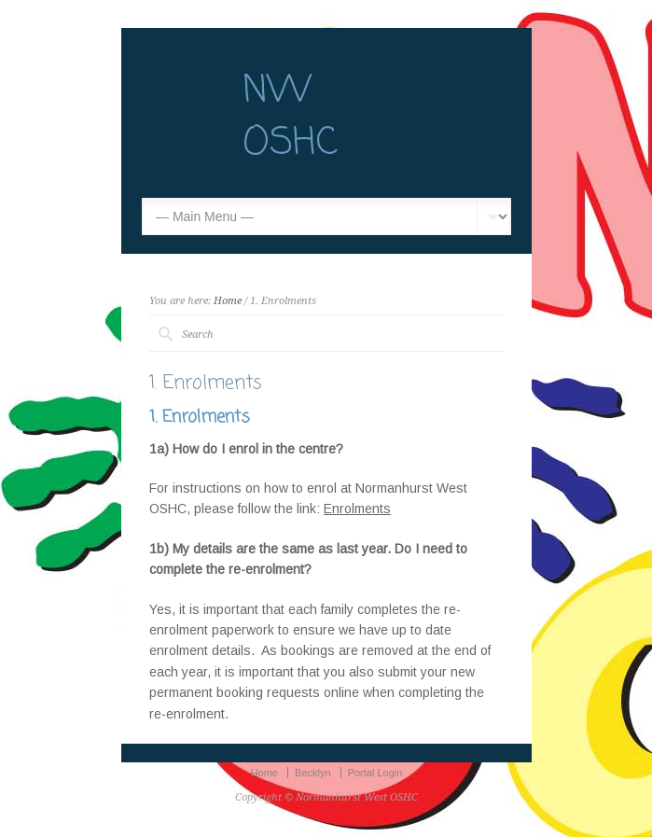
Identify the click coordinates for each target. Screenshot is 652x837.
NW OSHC (290, 117)
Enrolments (357, 508)
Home (228, 301)
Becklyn (313, 772)
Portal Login (375, 772)
